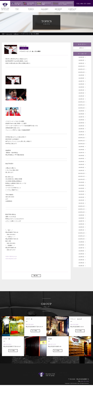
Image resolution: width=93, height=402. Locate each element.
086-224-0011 (8, 368)
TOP (17, 10)
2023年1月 (82, 146)
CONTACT (72, 10)
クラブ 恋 (44, 391)
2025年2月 (82, 61)
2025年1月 (82, 65)
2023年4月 (82, 136)
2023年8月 (82, 122)
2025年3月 (82, 58)
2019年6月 (82, 279)
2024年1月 (82, 105)
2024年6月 (82, 88)
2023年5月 (82, 133)
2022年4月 (82, 177)
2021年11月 (82, 194)
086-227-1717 (53, 368)
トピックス (36, 389)
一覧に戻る (36, 276)
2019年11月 (82, 262)
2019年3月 (82, 290)
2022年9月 (82, 160)
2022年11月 (82, 153)
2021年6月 (82, 208)
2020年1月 (82, 255)
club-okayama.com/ (11, 258)
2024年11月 (82, 71)
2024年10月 (82, 75)
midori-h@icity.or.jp (11, 256)
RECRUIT (58, 10)
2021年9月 (82, 201)
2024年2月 (82, 102)
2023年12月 (82, 109)
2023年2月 (82, 143)
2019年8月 (82, 273)
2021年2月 (82, 221)
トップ (28, 389)
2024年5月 (82, 92)
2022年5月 (82, 174)
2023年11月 (82, 112)
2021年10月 (82, 198)
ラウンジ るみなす (63, 391)
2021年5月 (82, 211)
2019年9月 (82, 269)
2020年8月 (82, 242)
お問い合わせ (63, 389)
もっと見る (13, 375)
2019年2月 (82, 293)
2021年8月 (82, 204)
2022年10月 (82, 157)
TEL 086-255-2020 (83, 3)
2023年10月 (82, 116)
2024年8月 (82, 82)
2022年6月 (82, 170)
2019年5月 (82, 283)
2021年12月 (82, 191)
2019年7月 (82, 276)
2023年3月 (82, 140)
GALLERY (44, 10)
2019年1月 (82, 296)
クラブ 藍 (35, 391)
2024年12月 (82, 68)
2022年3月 (82, 180)
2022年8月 (82, 163)
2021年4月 (82, 215)
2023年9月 (82, 119)
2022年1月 (82, 187)
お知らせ (82, 48)
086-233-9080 (75, 348)
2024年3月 (82, 99)
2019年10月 (82, 266)
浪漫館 (52, 391)
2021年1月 (82, 225)
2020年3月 (82, 249)
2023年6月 (82, 129)
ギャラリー (45, 389)
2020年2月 (82, 252)
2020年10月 (82, 235)
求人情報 (53, 389)
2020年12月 (82, 228)
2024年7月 (82, 85)
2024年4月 (82, 95)
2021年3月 (82, 218)
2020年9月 (82, 238)
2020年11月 (82, 232)
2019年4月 (82, 286)
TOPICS (31, 10)
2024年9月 (82, 78)
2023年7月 (82, 126)
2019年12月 (82, 259)
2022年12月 (82, 150)
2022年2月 (82, 184)
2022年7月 (82, 167)
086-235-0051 (31, 348)
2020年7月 (82, 245)
